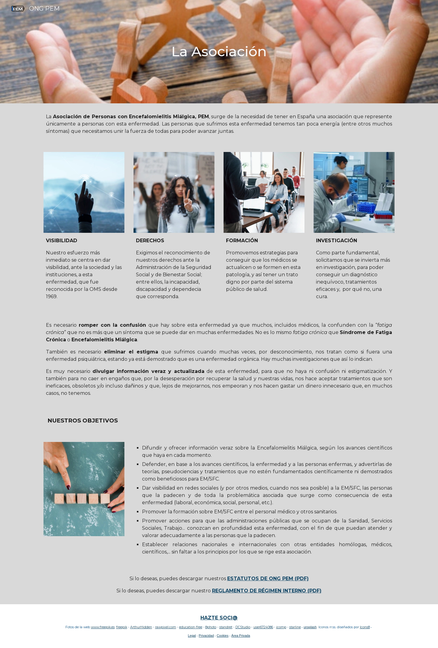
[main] (219, 52)
